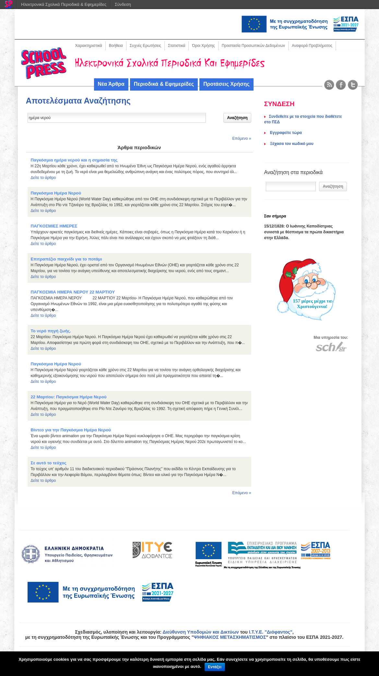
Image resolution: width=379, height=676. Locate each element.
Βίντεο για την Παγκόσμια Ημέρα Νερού (71, 429)
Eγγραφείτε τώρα (285, 132)
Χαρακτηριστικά (88, 45)
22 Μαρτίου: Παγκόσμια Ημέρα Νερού (69, 396)
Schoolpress (43, 63)
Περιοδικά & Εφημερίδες (164, 84)
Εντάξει (214, 667)
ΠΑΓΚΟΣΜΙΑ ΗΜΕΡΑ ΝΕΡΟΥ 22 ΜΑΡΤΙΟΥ (73, 292)
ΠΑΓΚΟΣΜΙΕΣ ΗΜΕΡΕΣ (54, 226)
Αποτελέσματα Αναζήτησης (78, 100)
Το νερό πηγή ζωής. (51, 330)
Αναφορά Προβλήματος (312, 45)
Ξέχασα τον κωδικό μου (291, 143)
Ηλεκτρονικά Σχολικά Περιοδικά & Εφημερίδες (63, 4)
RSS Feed (329, 85)
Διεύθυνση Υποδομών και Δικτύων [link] (200, 632)
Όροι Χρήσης (203, 45)
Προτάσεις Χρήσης (226, 84)
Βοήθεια (116, 45)
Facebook (341, 85)
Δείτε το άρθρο (43, 177)
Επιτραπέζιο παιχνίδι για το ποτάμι (66, 259)
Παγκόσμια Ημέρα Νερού (56, 193)
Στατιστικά (176, 45)
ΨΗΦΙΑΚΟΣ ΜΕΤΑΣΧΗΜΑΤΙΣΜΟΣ (230, 637)
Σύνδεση (123, 4)
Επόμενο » (241, 138)
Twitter (353, 85)
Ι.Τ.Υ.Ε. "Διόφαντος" (270, 632)
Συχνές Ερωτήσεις (145, 45)
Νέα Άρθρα (111, 84)
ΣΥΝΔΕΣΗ (279, 103)
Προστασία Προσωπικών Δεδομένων (253, 45)
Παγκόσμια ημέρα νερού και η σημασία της (74, 160)
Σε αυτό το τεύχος (48, 462)
